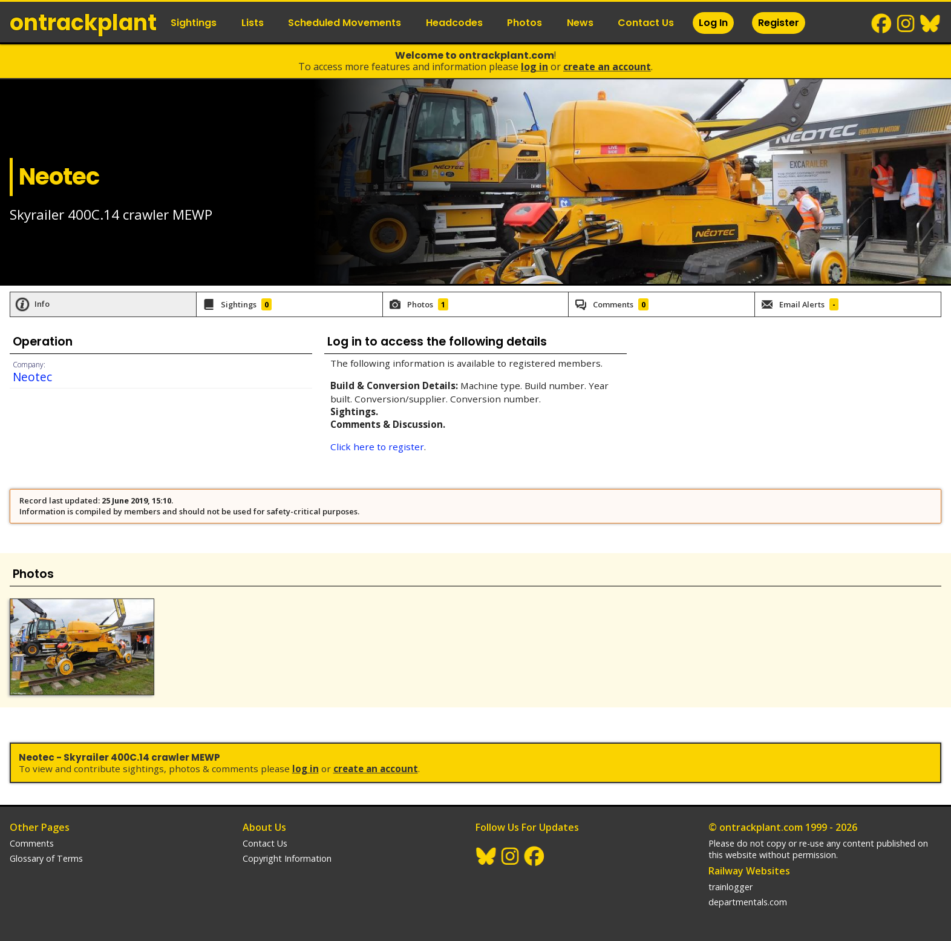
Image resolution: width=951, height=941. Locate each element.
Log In (713, 23)
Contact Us (646, 23)
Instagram (906, 23)
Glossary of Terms (46, 858)
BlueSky (930, 23)
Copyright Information (287, 858)
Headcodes (454, 23)
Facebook (882, 23)
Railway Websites (749, 870)
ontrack (83, 22)
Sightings (194, 23)
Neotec (32, 377)
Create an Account (607, 66)
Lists (252, 23)
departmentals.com (747, 902)
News (580, 23)
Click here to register (377, 447)
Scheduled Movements (344, 23)
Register (778, 23)
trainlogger (730, 887)
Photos (524, 23)
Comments (32, 843)
